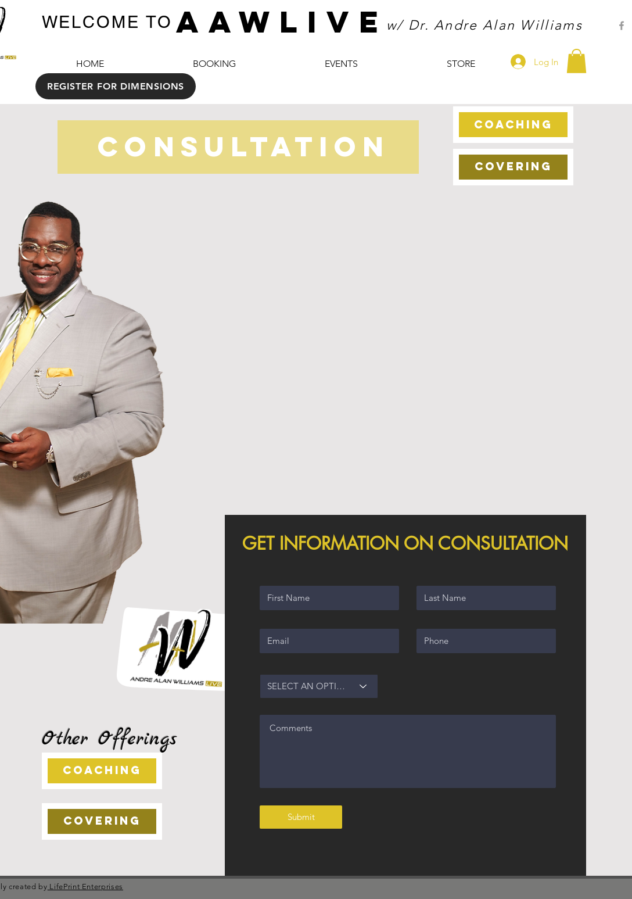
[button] (576, 61)
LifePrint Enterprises (85, 886)
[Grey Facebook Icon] (621, 25)
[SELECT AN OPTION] (319, 686)
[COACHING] (513, 124)
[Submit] (301, 817)
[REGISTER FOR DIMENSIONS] (115, 86)
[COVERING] (513, 167)
